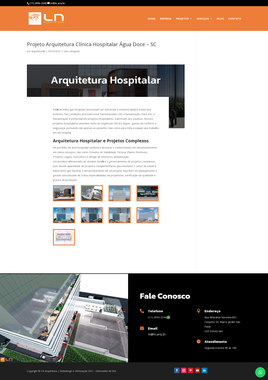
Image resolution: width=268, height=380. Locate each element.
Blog (220, 18)
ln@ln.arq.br (157, 334)
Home (151, 18)
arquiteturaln (38, 51)
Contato (234, 18)
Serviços (203, 18)
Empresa (165, 18)
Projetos (182, 18)
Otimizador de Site (106, 371)
